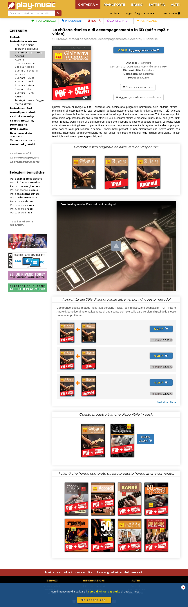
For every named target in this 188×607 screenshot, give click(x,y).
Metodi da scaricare (23, 41)
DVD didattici (19, 128)
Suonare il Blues (24, 77)
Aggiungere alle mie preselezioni (138, 97)
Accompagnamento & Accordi (28, 54)
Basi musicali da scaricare (21, 135)
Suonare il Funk (24, 92)
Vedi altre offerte (166, 402)
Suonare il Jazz (24, 89)
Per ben (25, 193)
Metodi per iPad (21, 108)
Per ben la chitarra (26, 178)
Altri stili (19, 96)
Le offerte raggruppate (24, 157)
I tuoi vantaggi (43, 20)
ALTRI (175, 4)
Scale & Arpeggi (25, 66)
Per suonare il (22, 205)
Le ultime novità (20, 153)
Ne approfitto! (94, 599)
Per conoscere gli (25, 186)
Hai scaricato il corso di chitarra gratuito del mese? (94, 572)
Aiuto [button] (114, 13)
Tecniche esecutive (27, 48)
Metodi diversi (23, 103)
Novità (94, 20)
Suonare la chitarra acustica (26, 72)
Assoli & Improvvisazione (25, 61)
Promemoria (18, 124)
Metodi (15, 36)
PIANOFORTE (114, 4)
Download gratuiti (22, 144)
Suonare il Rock (24, 81)
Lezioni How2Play (22, 116)
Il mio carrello (170, 13)
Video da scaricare (22, 140)
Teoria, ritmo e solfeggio (29, 100)
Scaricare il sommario (138, 87)
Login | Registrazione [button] (139, 13)
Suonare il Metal (24, 85)
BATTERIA (157, 4)
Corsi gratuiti (119, 20)
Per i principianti (24, 44)
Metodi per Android (23, 112)
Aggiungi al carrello (138, 50)
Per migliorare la (25, 182)
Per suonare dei (22, 201)
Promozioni (72, 20)
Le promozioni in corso (24, 161)
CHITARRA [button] (88, 4)
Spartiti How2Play (22, 120)
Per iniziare (147, 20)
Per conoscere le (24, 190)
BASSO (136, 4)
